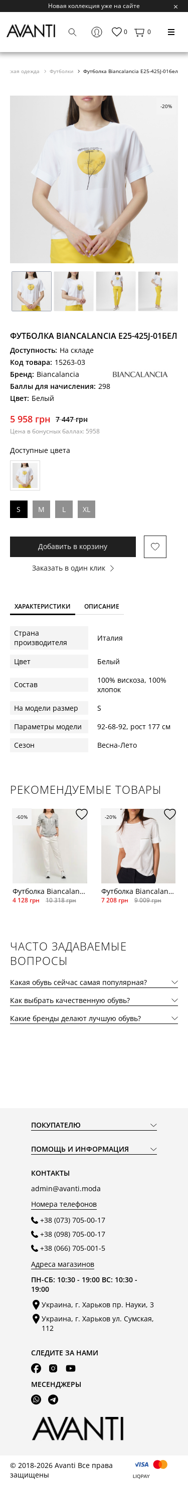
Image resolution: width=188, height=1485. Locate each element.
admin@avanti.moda (66, 1188)
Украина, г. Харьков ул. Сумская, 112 (98, 1323)
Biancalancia (58, 374)
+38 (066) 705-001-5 (72, 1248)
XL (86, 509)
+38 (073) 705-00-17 (72, 1220)
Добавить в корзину (72, 546)
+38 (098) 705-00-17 (72, 1234)
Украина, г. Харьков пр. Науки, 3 (98, 1304)
